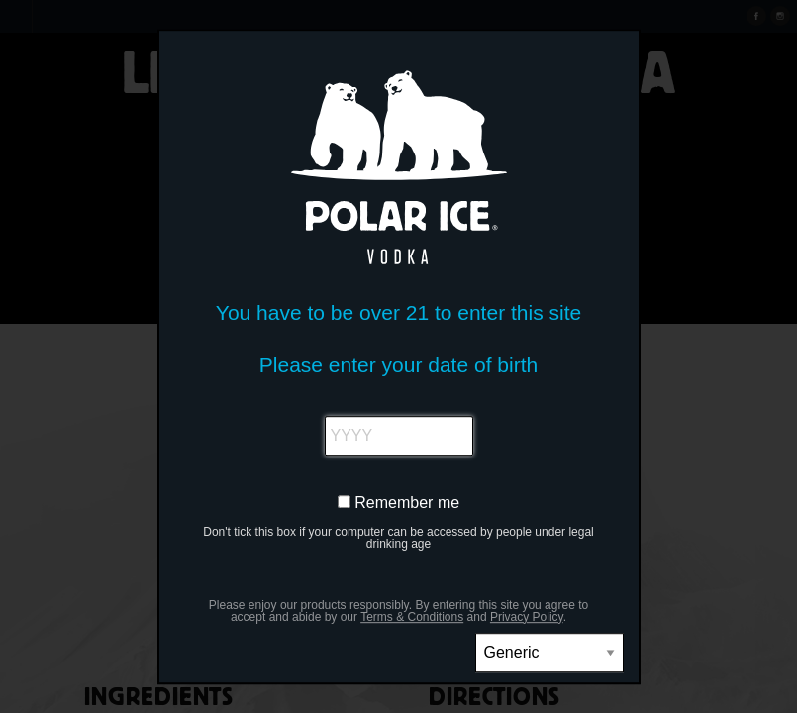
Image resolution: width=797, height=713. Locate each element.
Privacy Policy (526, 617)
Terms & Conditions (411, 617)
